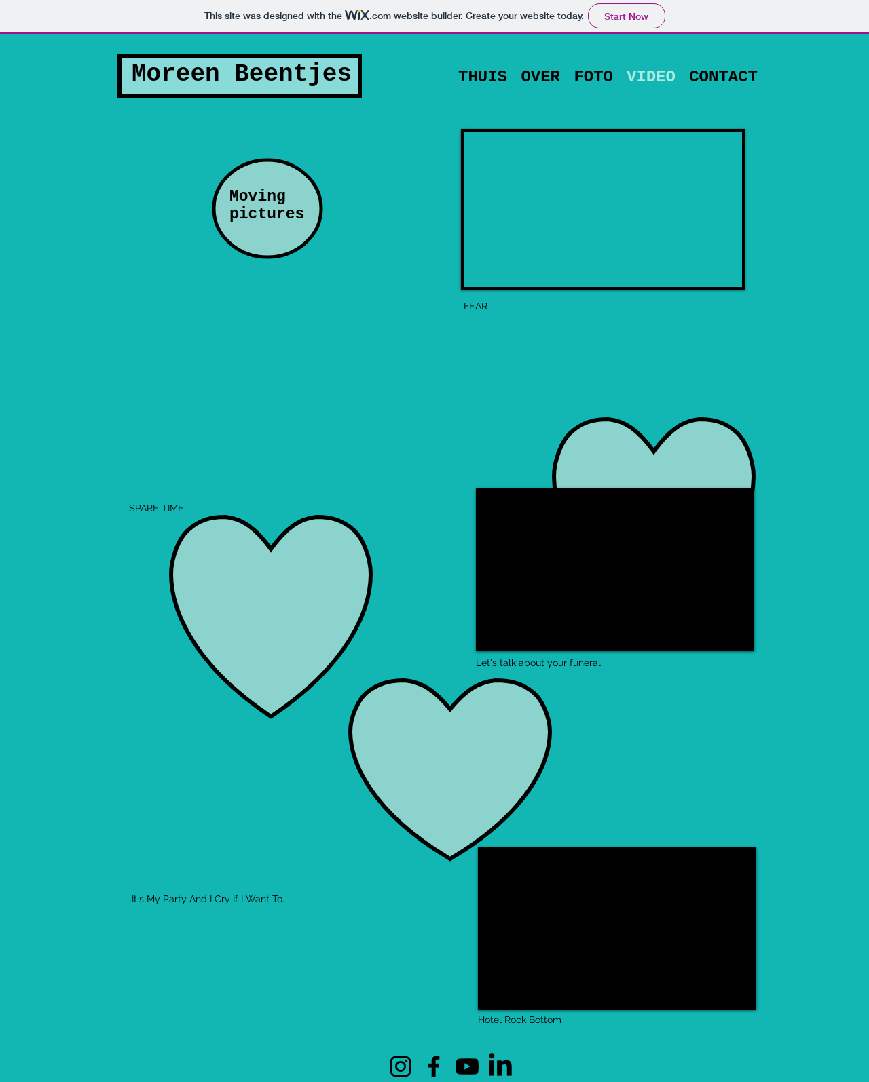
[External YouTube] (615, 570)
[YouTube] (467, 1066)
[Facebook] (434, 1066)
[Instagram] (400, 1066)
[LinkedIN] (500, 1066)
